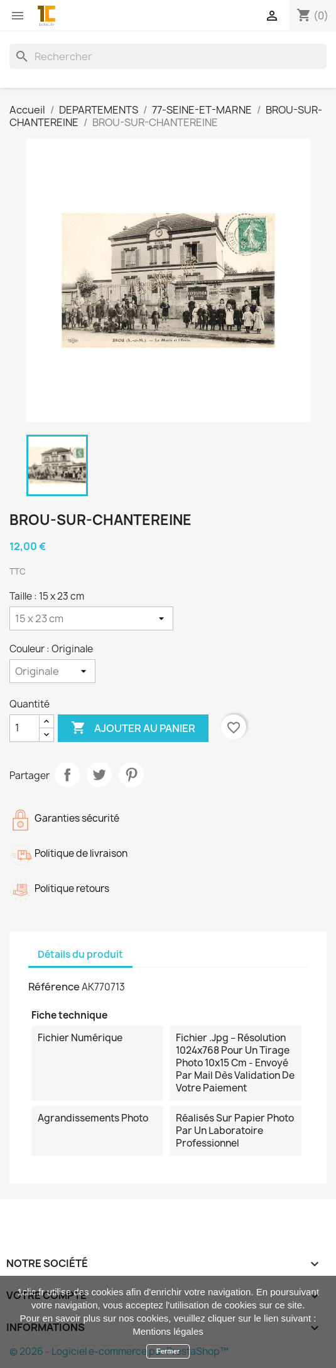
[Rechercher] (168, 56)
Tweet (99, 774)
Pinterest (131, 774)
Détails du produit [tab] (80, 954)
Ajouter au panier (133, 728)
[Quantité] (24, 728)
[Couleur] (52, 671)
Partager (67, 774)
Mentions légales (168, 1331)
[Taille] (91, 618)
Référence (54, 986)
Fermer (168, 1351)
